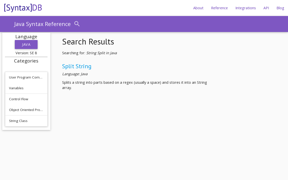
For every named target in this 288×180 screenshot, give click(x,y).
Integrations (245, 8)
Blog (280, 8)
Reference (219, 8)
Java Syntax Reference (42, 24)
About (198, 8)
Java (26, 44)
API (266, 8)
